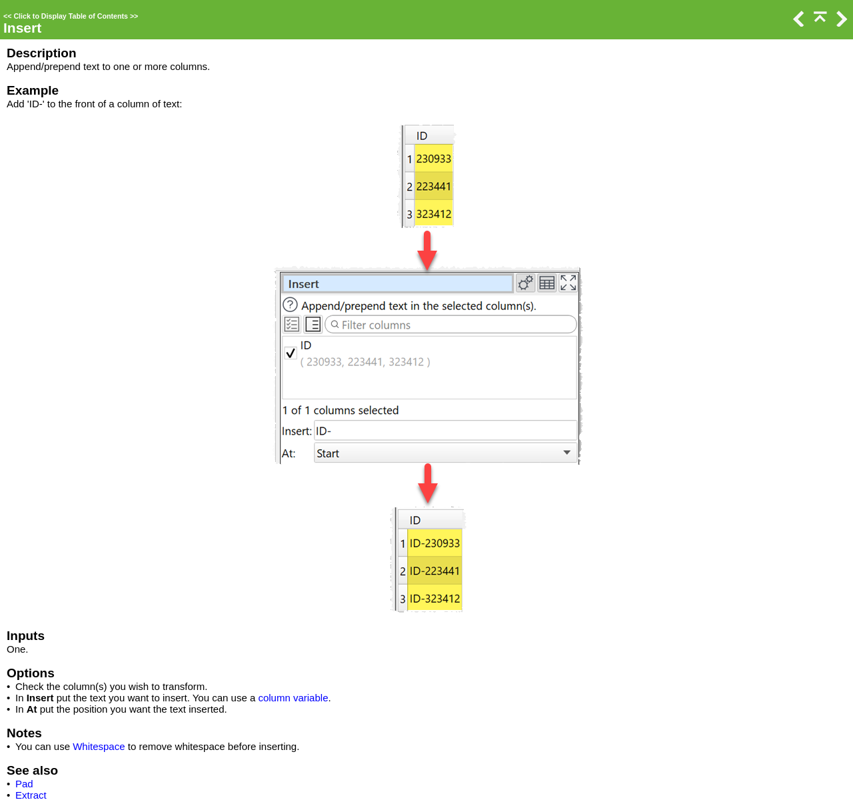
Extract (31, 795)
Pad (24, 783)
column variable (293, 697)
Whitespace (99, 746)
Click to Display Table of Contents (70, 16)
